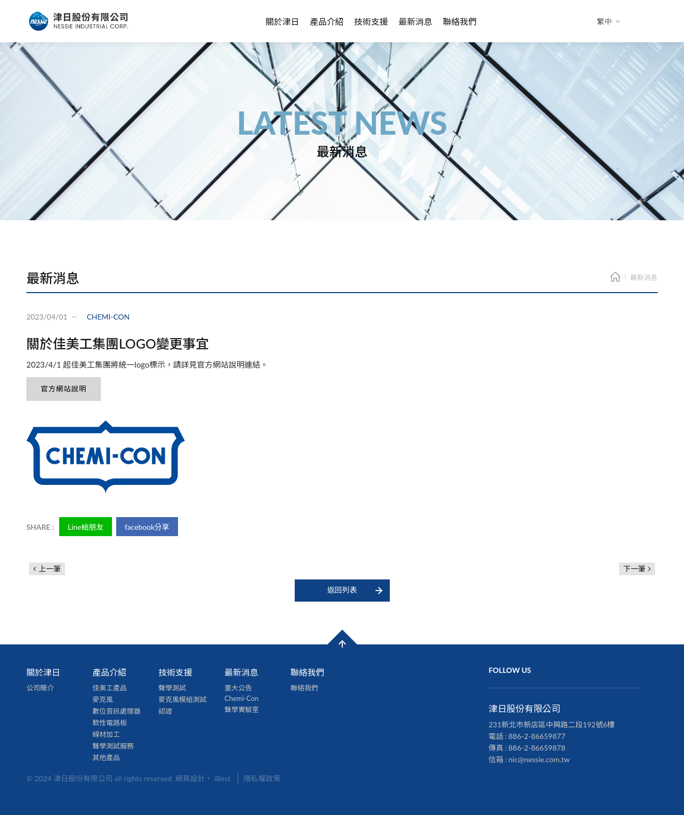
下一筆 (634, 568)
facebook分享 (147, 526)
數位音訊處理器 (116, 711)
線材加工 (106, 734)
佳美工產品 (109, 687)
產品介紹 (326, 21)
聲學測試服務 (113, 746)
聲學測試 (172, 687)
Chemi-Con (241, 698)
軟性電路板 (109, 722)
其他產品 (106, 757)
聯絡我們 (460, 21)
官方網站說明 (64, 389)
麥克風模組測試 (182, 699)
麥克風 (102, 699)
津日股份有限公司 (79, 21)
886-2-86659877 (537, 736)
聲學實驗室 (241, 709)
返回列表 (342, 589)
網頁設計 (190, 778)
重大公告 (238, 687)
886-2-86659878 (537, 747)
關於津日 (282, 21)
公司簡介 (40, 687)
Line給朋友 (86, 526)
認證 (165, 711)
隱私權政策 (261, 778)
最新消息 (416, 21)
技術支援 (371, 21)
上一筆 (50, 568)
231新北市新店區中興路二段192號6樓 (552, 724)
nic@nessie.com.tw (539, 759)
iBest (222, 778)
